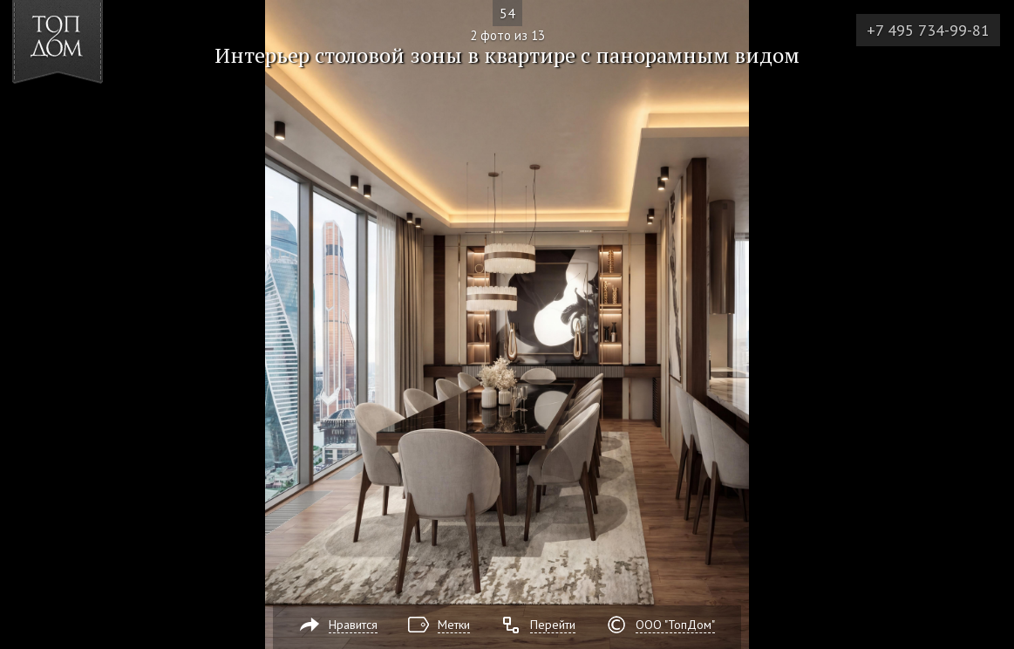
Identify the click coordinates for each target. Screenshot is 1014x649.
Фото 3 (980, 324)
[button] (77, 114)
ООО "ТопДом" (675, 624)
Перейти (552, 624)
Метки (454, 624)
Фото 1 (33, 324)
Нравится (353, 624)
